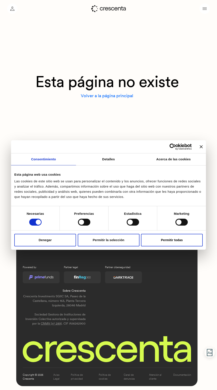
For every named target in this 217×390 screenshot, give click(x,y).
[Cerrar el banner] (201, 146)
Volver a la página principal (107, 95)
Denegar (45, 240)
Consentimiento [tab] (43, 159)
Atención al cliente (155, 376)
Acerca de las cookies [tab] (173, 159)
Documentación (182, 374)
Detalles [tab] (108, 159)
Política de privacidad (77, 376)
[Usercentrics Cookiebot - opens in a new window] (173, 146)
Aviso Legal (56, 376)
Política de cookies (105, 376)
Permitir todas (172, 240)
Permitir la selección (108, 240)
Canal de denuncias (129, 376)
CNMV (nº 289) (51, 323)
